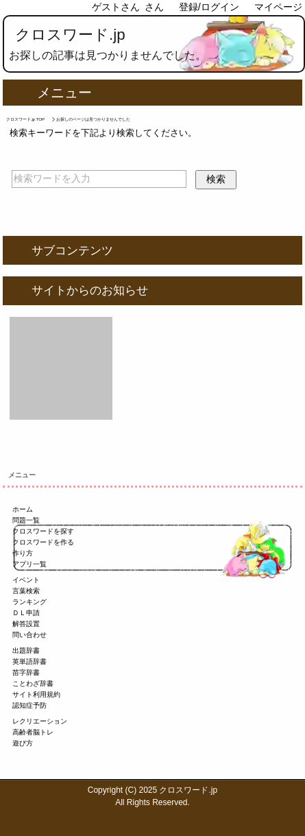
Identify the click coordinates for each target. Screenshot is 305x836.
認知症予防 (29, 705)
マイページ (278, 6)
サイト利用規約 (36, 694)
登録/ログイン (209, 6)
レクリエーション (39, 721)
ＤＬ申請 (26, 613)
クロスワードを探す (43, 531)
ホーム (22, 509)
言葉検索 (26, 591)
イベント (26, 580)
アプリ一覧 (29, 564)
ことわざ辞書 (32, 683)
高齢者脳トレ (32, 732)
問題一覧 (26, 520)
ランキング (29, 602)
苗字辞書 (26, 672)
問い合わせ (29, 634)
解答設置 (26, 624)
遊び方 (22, 743)
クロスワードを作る (43, 542)
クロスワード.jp (70, 34)
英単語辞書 (29, 661)
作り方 (22, 553)
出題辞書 (26, 650)
